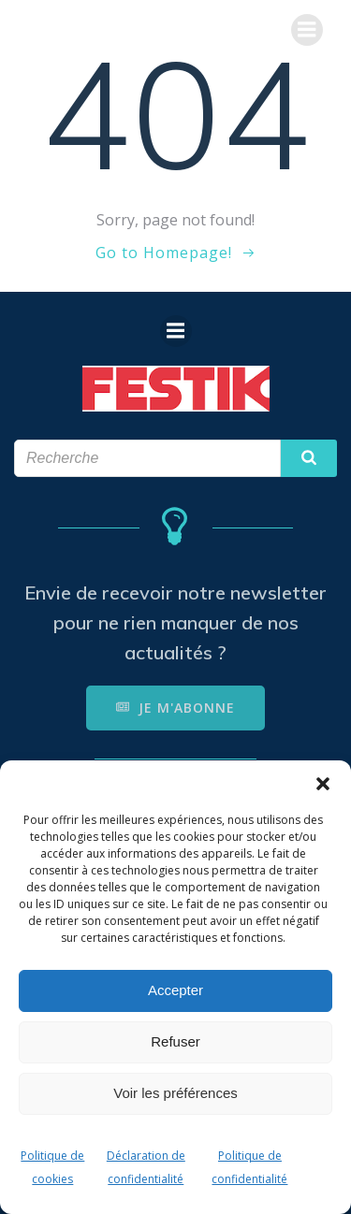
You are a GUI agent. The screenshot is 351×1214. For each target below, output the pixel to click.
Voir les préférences (175, 1093)
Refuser (175, 1041)
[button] (323, 783)
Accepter (175, 990)
